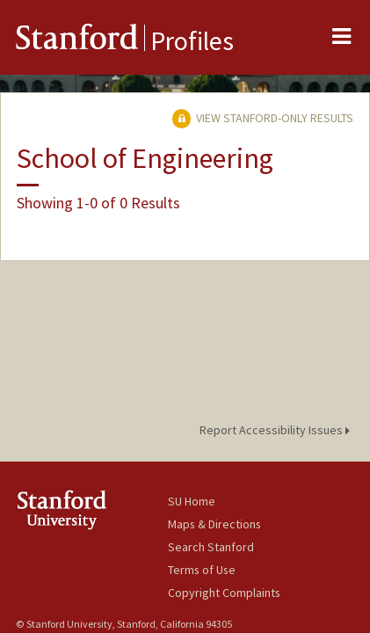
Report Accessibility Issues (277, 430)
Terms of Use (202, 570)
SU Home (191, 501)
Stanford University (92, 509)
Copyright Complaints (224, 592)
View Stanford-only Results (262, 118)
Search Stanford (211, 547)
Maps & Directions (214, 524)
